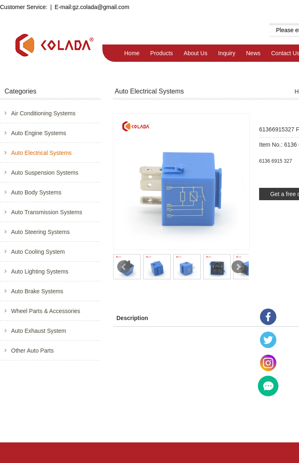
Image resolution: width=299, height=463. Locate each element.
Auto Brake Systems (37, 291)
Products (161, 53)
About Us (196, 53)
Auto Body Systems (36, 192)
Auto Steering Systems (40, 232)
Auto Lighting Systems (39, 271)
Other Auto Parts (32, 350)
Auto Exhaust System (38, 330)
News (253, 53)
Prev (123, 267)
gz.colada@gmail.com (100, 7)
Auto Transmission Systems (46, 212)
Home (131, 53)
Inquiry (226, 53)
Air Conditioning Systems (43, 113)
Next (238, 267)
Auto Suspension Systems (44, 172)
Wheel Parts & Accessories (45, 311)
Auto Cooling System (38, 251)
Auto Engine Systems (38, 133)
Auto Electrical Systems (41, 153)
